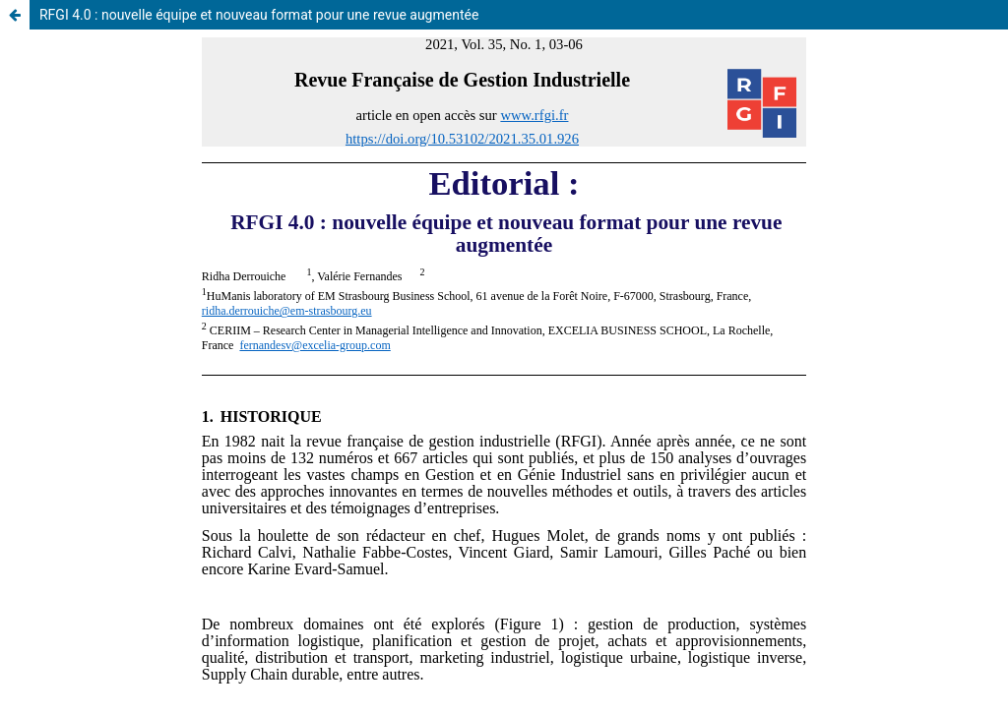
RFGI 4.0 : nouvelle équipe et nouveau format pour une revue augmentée (258, 15)
